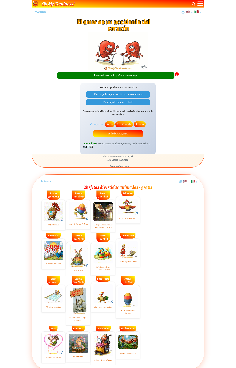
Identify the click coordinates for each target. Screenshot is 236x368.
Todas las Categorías (118, 133)
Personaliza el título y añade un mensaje (115, 75)
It (200, 12)
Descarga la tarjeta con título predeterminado (118, 94)
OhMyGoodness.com (119, 166)
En (192, 12)
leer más (88, 146)
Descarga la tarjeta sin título (118, 102)
